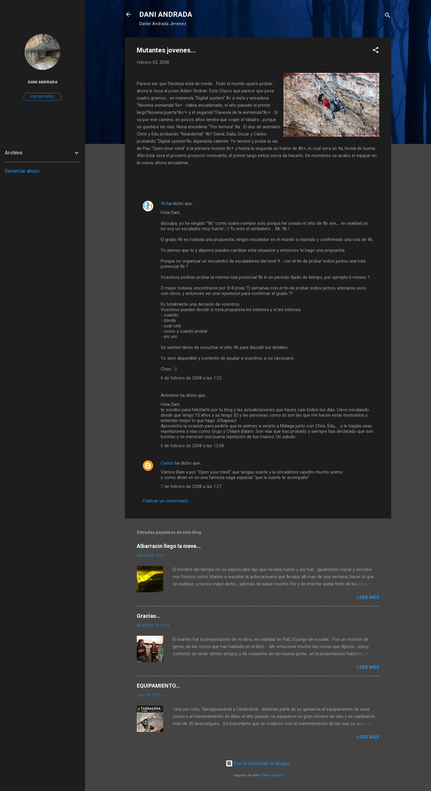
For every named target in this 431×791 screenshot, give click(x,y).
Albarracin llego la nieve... (169, 546)
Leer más (368, 597)
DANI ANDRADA (165, 14)
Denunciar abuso (22, 171)
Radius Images (272, 775)
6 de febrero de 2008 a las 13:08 (192, 445)
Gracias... (148, 616)
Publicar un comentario (165, 501)
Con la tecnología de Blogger (258, 763)
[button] (375, 51)
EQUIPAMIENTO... (158, 685)
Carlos (167, 463)
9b (163, 203)
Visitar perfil (42, 97)
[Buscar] (387, 16)
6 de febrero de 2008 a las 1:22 (191, 378)
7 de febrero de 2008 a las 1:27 (191, 486)
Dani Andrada (42, 81)
